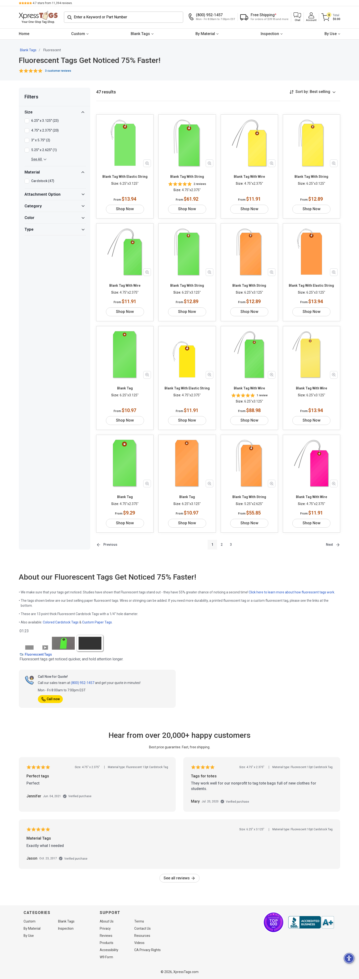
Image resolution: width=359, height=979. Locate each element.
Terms (139, 921)
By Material (205, 33)
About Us (107, 921)
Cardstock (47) (42, 181)
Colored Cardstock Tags (61, 622)
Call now (50, 699)
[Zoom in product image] (147, 163)
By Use (330, 33)
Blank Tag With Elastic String (125, 176)
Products (106, 943)
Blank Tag (125, 388)
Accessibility (109, 950)
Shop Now (125, 209)
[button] (297, 17)
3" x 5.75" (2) (40, 140)
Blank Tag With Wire (249, 176)
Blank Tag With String (187, 176)
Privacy (105, 928)
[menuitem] (24, 34)
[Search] (123, 17)
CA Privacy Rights (147, 950)
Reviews (106, 936)
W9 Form (106, 957)
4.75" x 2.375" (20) (45, 130)
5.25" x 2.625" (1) (44, 150)
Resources (142, 936)
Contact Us (142, 928)
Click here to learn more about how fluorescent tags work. (292, 592)
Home (24, 33)
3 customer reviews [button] (58, 70)
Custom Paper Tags (97, 622)
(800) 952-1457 (82, 683)
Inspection (270, 33)
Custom (78, 33)
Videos (139, 943)
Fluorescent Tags (36, 654)
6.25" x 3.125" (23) (45, 120)
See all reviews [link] (179, 878)
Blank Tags (140, 33)
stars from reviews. (53, 3)
